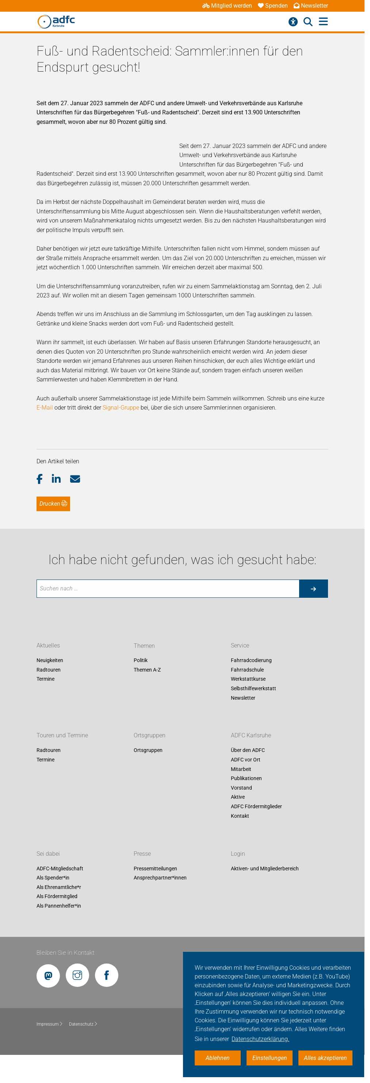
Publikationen (246, 779)
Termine (45, 679)
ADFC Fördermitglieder (256, 806)
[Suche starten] (313, 588)
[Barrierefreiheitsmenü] (293, 22)
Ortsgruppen (149, 735)
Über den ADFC (248, 750)
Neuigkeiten (50, 661)
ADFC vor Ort (245, 760)
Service (240, 645)
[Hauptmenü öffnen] (323, 21)
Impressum (50, 1024)
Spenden (273, 5)
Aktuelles (48, 645)
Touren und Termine (62, 735)
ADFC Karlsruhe (251, 735)
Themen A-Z (147, 670)
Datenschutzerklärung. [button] (260, 1039)
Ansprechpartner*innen (160, 878)
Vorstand (241, 788)
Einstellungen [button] (269, 1057)
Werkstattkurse (248, 679)
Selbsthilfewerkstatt (253, 688)
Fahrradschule (247, 670)
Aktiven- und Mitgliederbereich (265, 868)
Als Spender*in (53, 878)
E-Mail (45, 407)
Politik (141, 661)
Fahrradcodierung (251, 661)
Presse (142, 853)
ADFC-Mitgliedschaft (60, 868)
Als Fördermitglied (57, 897)
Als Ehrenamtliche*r (59, 887)
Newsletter (311, 5)
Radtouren (49, 670)
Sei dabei (48, 853)
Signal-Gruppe (121, 407)
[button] (44, 479)
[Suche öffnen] (308, 22)
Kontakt (240, 816)
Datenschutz (83, 1024)
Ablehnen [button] (218, 1057)
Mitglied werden (227, 5)
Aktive (238, 797)
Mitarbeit (241, 769)
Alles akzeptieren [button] (325, 1057)
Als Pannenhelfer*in (59, 906)
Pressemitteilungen (155, 868)
